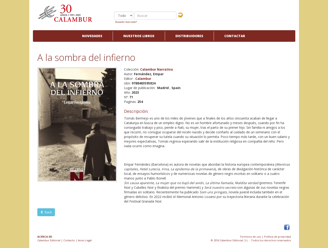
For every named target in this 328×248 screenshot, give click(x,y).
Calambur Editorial (48, 240)
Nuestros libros (138, 36)
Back (46, 212)
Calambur (143, 78)
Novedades (92, 36)
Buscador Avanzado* (126, 22)
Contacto (69, 240)
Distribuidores (189, 36)
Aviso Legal (85, 240)
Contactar (234, 36)
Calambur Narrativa (156, 69)
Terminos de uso (250, 236)
